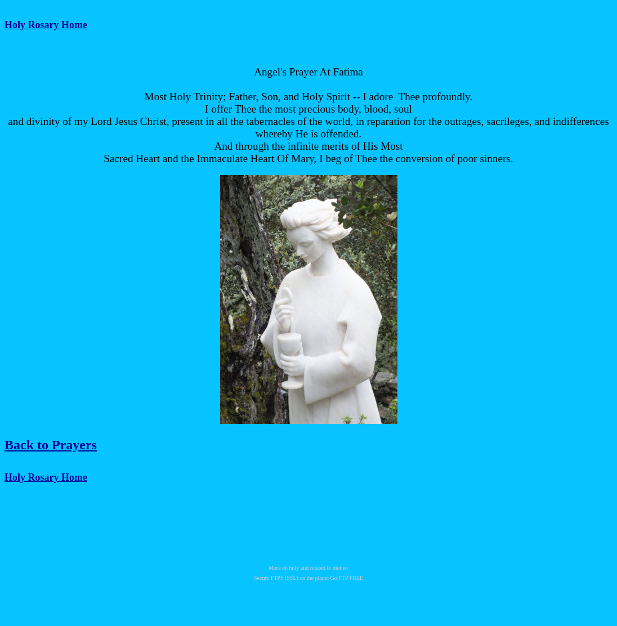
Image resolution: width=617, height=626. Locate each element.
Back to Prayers (51, 444)
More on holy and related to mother (308, 568)
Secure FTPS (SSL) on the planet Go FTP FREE (308, 578)
